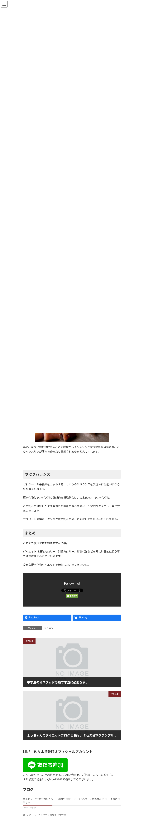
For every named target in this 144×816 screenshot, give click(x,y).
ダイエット (50, 627)
